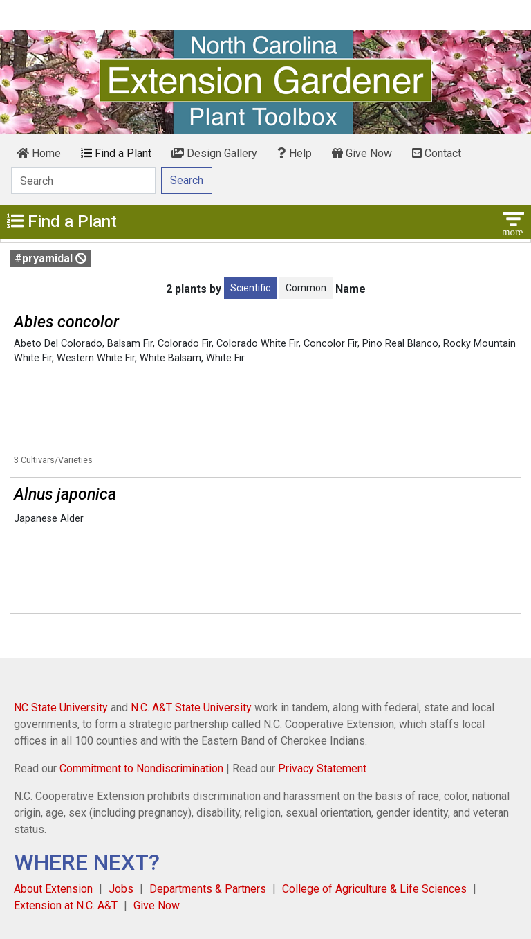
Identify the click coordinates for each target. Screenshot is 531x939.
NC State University (61, 707)
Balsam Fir (130, 343)
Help (294, 153)
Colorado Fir (185, 343)
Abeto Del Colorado (58, 343)
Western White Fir (96, 358)
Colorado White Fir (257, 343)
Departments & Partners (207, 888)
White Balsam (170, 358)
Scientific (250, 287)
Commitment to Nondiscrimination (141, 768)
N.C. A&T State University (191, 707)
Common (306, 287)
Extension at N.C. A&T (66, 905)
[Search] (83, 180)
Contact (436, 153)
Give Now (362, 153)
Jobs (121, 888)
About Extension (53, 888)
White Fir (225, 358)
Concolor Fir (330, 343)
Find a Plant (116, 153)
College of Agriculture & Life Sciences (374, 888)
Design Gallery (214, 153)
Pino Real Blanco (400, 343)
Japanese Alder (49, 519)
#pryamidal (50, 258)
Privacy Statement (322, 768)
